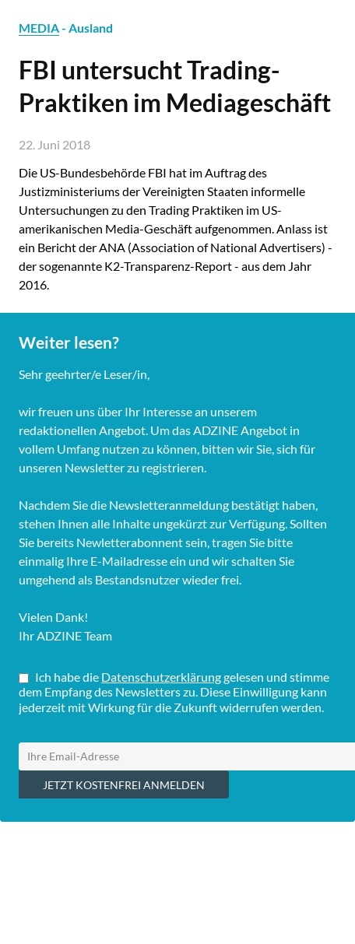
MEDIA (39, 27)
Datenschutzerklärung (161, 676)
